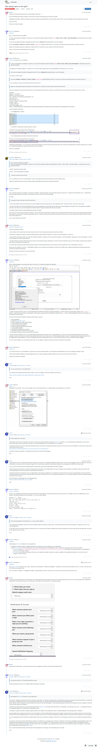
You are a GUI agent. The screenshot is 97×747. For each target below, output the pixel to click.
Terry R (10, 363)
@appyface (16, 31)
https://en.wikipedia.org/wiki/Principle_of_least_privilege (20, 479)
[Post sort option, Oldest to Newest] (83, 9)
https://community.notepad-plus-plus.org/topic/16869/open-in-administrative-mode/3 (26, 375)
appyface (11, 12)
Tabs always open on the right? (24, 159)
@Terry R (15, 384)
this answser (16, 549)
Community (14, 2)
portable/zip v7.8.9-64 (20, 320)
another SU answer (15, 566)
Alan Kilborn (11, 157)
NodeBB (47, 741)
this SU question (18, 547)
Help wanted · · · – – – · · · (10, 8)
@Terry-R (11, 386)
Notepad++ (52, 738)
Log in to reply (87, 8)
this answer (16, 552)
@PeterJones (16, 58)
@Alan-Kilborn (20, 227)
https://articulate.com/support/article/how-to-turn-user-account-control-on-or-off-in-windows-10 (28, 448)
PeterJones (11, 31)
